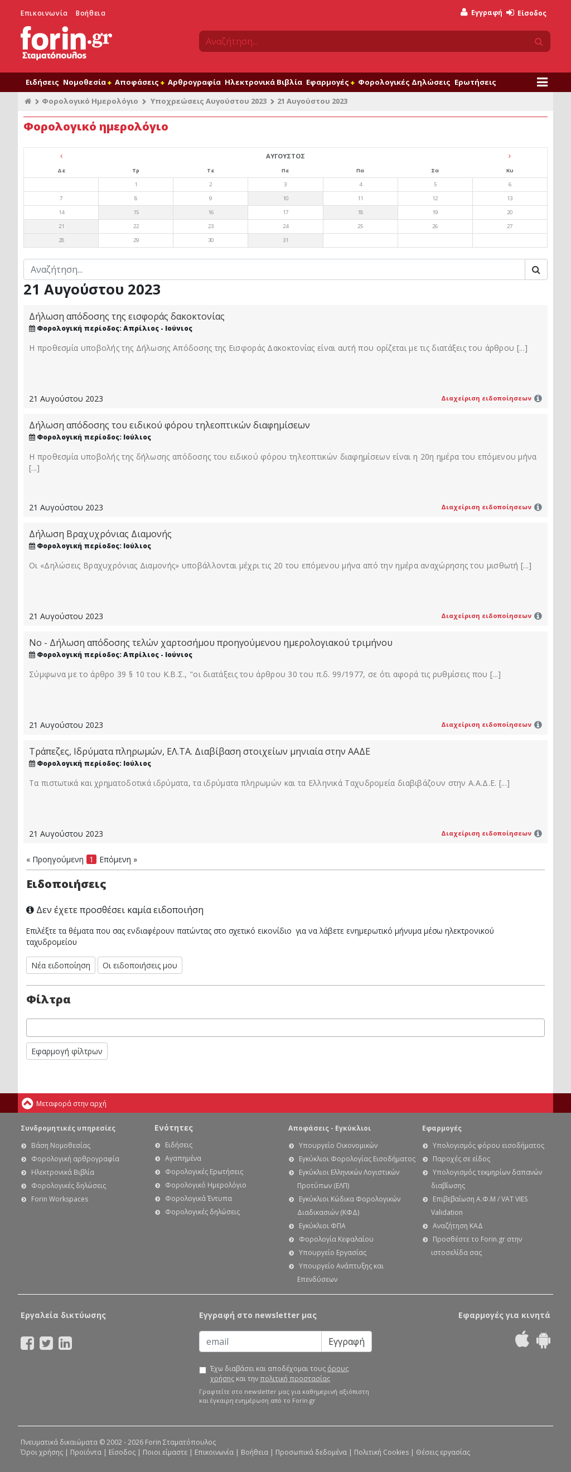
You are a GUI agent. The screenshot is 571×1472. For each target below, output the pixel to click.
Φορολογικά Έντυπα (198, 1198)
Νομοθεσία (87, 82)
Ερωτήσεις (475, 82)
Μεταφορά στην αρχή (71, 1103)
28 (61, 240)
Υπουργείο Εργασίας (332, 1252)
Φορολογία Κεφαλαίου (336, 1239)
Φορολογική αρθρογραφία (75, 1159)
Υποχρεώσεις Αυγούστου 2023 (209, 101)
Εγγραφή (481, 12)
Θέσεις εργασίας (443, 1452)
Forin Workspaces (59, 1199)
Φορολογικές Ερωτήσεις (204, 1171)
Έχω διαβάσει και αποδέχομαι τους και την (279, 1373)
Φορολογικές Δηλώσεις (404, 82)
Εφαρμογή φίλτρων (67, 1051)
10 (285, 198)
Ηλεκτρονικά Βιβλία (263, 82)
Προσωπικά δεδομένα (311, 1452)
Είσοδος (526, 13)
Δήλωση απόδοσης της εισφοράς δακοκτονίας (127, 316)
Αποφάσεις (139, 82)
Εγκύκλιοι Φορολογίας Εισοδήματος (357, 1159)
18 (360, 212)
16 (211, 212)
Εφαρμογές (330, 82)
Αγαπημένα (183, 1158)
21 (61, 226)
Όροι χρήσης (42, 1452)
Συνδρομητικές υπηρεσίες (68, 1128)
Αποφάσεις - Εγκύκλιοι (329, 1128)
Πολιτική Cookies (381, 1452)
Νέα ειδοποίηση (60, 965)
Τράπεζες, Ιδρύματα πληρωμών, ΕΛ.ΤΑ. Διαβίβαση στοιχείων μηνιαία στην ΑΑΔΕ (199, 751)
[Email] (260, 1341)
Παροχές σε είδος (461, 1159)
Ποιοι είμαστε (165, 1452)
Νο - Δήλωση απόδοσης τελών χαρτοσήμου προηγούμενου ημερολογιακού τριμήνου (211, 642)
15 (136, 212)
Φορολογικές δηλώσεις (68, 1185)
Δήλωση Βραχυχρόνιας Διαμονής (100, 534)
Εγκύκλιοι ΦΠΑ (322, 1225)
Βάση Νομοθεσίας (60, 1145)
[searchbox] (33, 1028)
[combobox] (285, 1028)
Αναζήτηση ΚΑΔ (458, 1225)
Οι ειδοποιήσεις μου (140, 965)
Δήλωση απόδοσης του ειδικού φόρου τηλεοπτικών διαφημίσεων (169, 425)
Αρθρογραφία (194, 82)
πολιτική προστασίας (295, 1378)
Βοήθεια (90, 13)
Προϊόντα (85, 1452)
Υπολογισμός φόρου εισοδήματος (488, 1145)
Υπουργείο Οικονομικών (338, 1145)
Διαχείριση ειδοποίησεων (486, 398)
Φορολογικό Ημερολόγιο (90, 101)
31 (285, 240)
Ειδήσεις (42, 82)
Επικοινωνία (44, 13)
